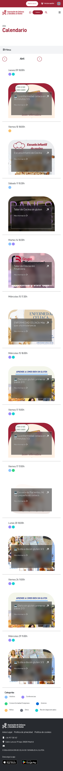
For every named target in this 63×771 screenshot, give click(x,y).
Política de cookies (43, 732)
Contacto (38, 12)
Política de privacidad (23, 732)
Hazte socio (32, 3)
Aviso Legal (7, 732)
